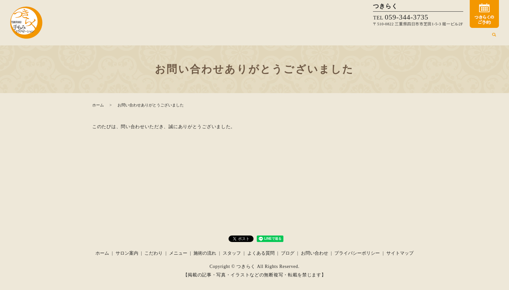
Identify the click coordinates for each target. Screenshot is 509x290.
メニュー (374, 37)
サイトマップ (400, 253)
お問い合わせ (314, 253)
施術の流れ (399, 37)
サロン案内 (324, 37)
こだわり (350, 37)
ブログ (479, 37)
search (494, 37)
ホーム (300, 37)
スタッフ (425, 37)
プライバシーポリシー (357, 253)
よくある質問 (453, 37)
